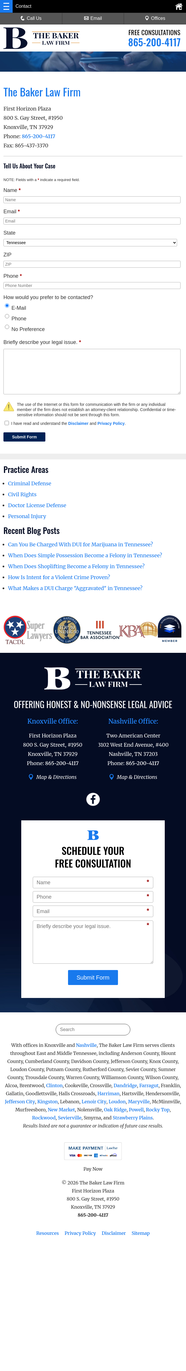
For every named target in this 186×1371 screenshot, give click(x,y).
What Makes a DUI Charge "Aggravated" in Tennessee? (75, 588)
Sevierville (70, 1118)
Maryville (139, 1101)
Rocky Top (157, 1110)
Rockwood (44, 1118)
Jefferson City (20, 1101)
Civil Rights (22, 494)
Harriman (109, 1093)
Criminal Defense (29, 483)
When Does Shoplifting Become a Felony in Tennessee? (76, 566)
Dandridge (125, 1085)
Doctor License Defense (37, 505)
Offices (155, 18)
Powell (136, 1110)
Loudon (117, 1101)
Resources (47, 1233)
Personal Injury (27, 516)
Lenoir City (94, 1101)
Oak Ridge (115, 1110)
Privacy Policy (111, 423)
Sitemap (140, 1233)
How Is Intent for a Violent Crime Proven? (59, 577)
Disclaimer (78, 423)
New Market (61, 1110)
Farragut (148, 1085)
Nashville (86, 1045)
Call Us (31, 18)
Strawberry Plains (133, 1118)
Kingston (47, 1101)
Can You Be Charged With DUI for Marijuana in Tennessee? (80, 544)
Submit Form (24, 437)
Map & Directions (53, 777)
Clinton (54, 1085)
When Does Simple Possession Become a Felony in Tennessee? (85, 555)
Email (93, 18)
